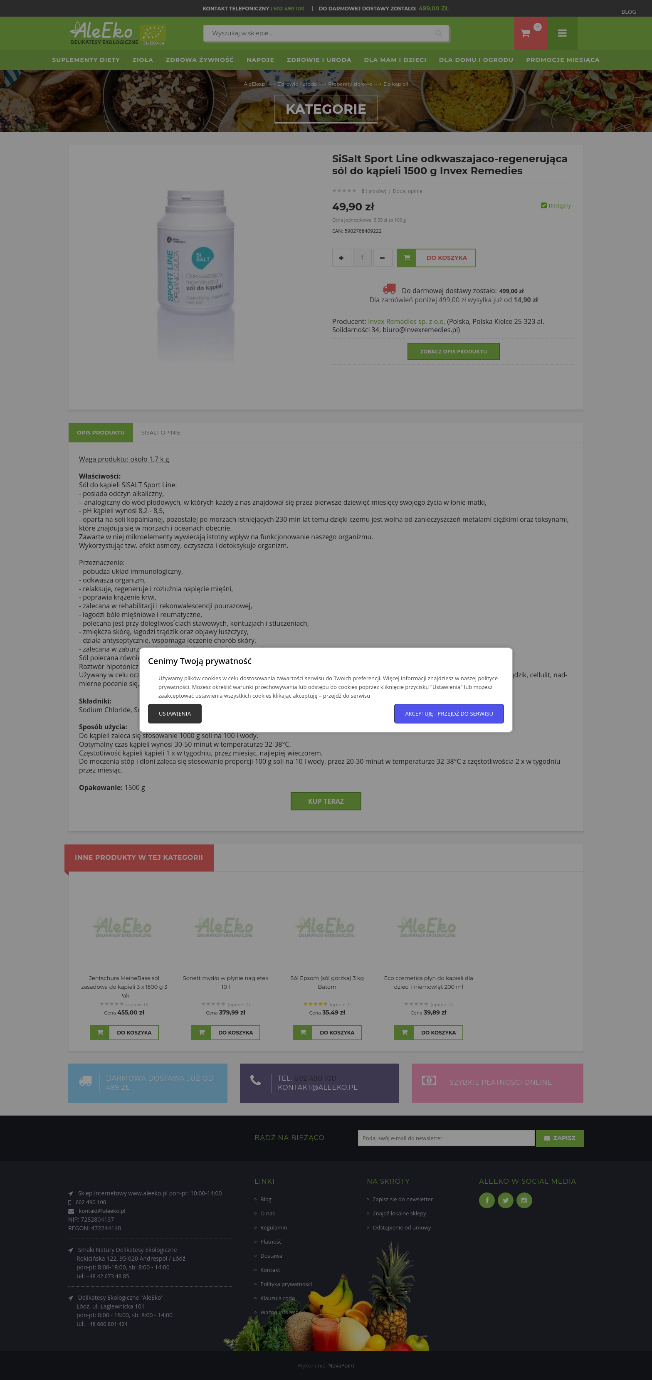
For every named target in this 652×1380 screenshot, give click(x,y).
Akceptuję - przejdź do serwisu (449, 713)
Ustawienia (175, 713)
